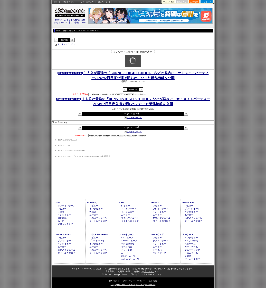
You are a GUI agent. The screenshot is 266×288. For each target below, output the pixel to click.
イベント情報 (191, 240)
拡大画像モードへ (134, 118)
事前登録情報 (127, 243)
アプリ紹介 (126, 250)
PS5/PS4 (155, 202)
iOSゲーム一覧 (128, 256)
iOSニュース (127, 237)
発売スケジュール (98, 218)
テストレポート (160, 240)
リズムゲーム (191, 253)
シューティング (192, 250)
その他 (188, 256)
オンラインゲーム (66, 205)
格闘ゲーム (190, 243)
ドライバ (157, 250)
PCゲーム (92, 202)
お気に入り (181, 2)
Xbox (121, 202)
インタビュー (64, 214)
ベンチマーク (159, 253)
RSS (55, 2)
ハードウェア (157, 234)
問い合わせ (102, 2)
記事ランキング (65, 224)
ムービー (62, 221)
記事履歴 (194, 2)
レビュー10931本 (62, 22)
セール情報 (126, 246)
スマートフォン (126, 234)
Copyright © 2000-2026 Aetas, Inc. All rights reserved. (133, 284)
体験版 (61, 211)
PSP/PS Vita (188, 202)
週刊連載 (62, 218)
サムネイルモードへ (66, 44)
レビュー (62, 208)
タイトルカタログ (98, 221)
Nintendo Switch (63, 234)
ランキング (206, 2)
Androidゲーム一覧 (130, 259)
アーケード (187, 234)
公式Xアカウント (69, 2)
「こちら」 (149, 271)
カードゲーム (191, 246)
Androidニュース (129, 240)
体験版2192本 (79, 22)
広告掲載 (153, 281)
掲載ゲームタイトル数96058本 (70, 20)
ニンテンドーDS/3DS (97, 234)
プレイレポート (129, 208)
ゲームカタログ (192, 259)
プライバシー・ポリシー (134, 281)
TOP (57, 202)
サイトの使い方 (86, 2)
